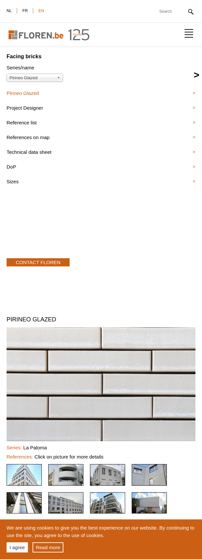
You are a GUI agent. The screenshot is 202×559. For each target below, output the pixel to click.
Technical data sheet (29, 152)
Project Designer (25, 107)
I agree (17, 547)
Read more (48, 547)
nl (9, 11)
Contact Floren (38, 262)
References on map (28, 137)
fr (25, 11)
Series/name (20, 67)
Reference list (22, 122)
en (41, 11)
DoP (11, 166)
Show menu (188, 33)
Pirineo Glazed (23, 93)
